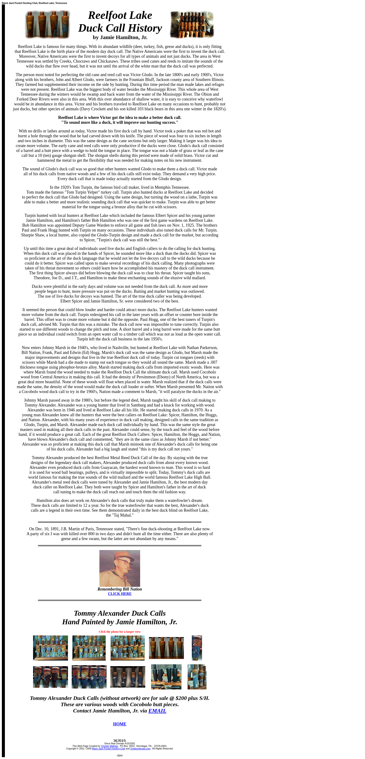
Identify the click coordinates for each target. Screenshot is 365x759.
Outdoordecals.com (140, 748)
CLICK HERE (120, 594)
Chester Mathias (109, 746)
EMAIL (157, 711)
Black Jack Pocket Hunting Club (108, 748)
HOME (119, 724)
